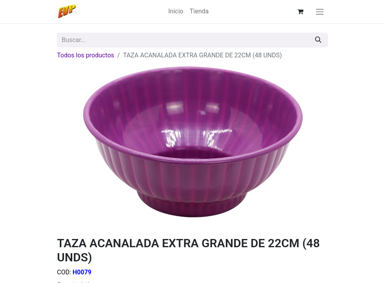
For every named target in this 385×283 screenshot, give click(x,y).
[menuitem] (175, 11)
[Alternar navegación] (320, 11)
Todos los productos (85, 55)
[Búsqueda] (318, 40)
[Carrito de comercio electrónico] (300, 11)
